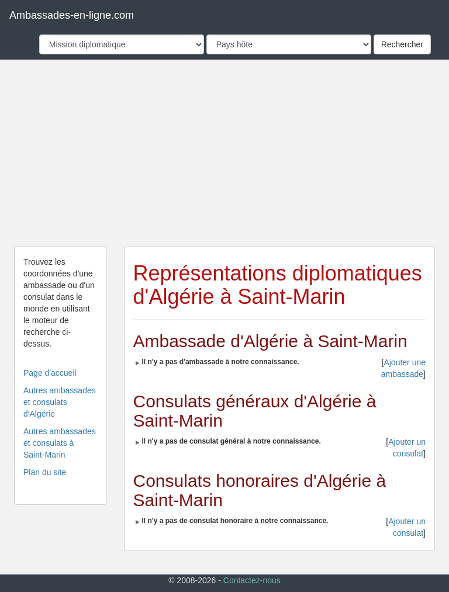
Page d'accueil (50, 373)
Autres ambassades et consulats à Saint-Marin (59, 443)
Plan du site (44, 472)
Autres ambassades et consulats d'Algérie (59, 402)
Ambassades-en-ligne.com (71, 15)
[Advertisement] (224, 153)
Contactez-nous (252, 580)
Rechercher (402, 44)
